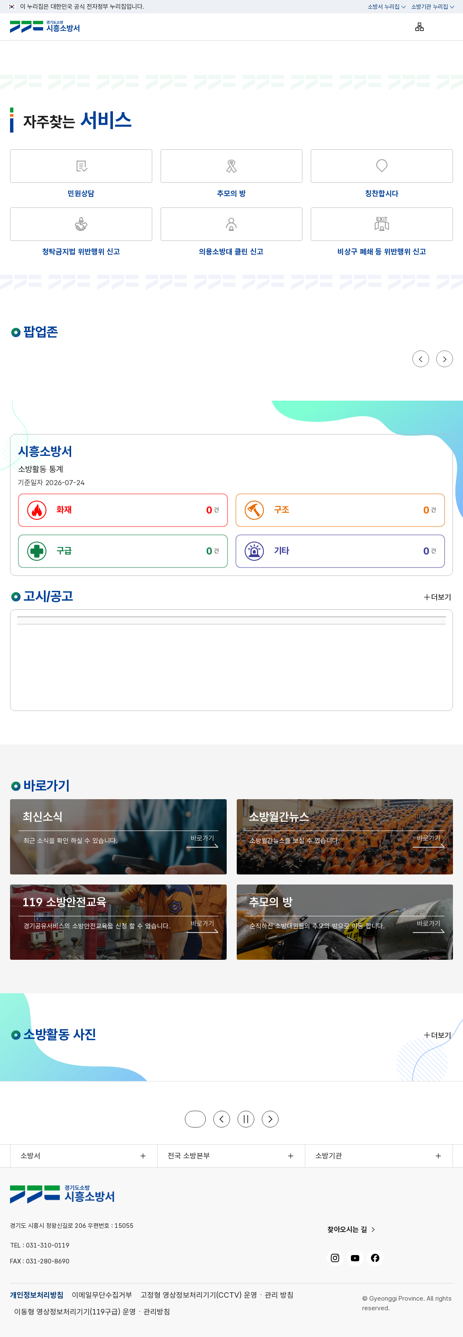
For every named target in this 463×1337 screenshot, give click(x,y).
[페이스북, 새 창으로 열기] (375, 1258)
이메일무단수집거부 (102, 1295)
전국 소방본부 (189, 1155)
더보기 (437, 597)
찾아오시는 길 (347, 1229)
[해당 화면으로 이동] (232, 174)
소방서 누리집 (383, 6)
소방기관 (328, 1155)
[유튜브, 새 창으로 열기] (355, 1258)
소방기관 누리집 (429, 6)
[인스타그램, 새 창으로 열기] (335, 1258)
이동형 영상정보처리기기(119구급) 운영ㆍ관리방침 (92, 1311)
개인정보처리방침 (37, 1295)
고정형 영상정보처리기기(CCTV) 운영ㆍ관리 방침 (217, 1295)
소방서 (30, 1155)
